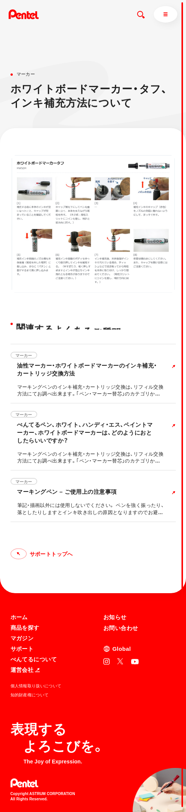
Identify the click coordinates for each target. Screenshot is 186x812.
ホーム (19, 617)
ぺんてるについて (34, 659)
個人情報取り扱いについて (36, 685)
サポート (22, 648)
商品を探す (25, 627)
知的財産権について (30, 694)
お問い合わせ (120, 627)
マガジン (22, 638)
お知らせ (115, 617)
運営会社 (25, 669)
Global (121, 648)
